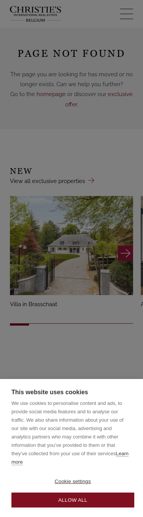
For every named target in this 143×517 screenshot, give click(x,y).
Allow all (72, 500)
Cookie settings (73, 481)
